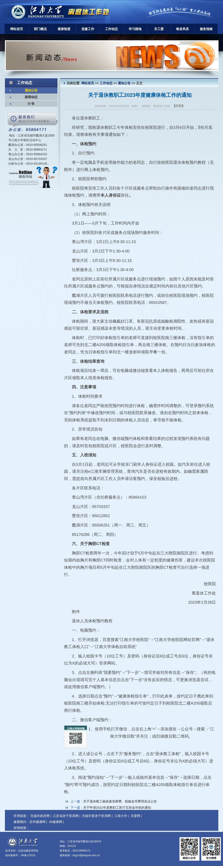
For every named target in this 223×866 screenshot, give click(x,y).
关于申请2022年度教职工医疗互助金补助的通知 (117, 807)
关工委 (159, 29)
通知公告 (31, 90)
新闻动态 (31, 97)
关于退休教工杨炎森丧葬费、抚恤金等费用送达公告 (120, 801)
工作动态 (111, 29)
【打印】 (178, 106)
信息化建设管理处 (28, 850)
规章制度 (64, 29)
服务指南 (206, 29)
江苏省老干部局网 (66, 816)
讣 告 (31, 103)
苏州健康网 (37, 822)
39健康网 (55, 822)
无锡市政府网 (40, 816)
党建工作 (87, 29)
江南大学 (120, 816)
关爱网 (135, 816)
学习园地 (135, 29)
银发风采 (182, 29)
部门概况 (40, 29)
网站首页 (16, 29)
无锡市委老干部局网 (96, 816)
